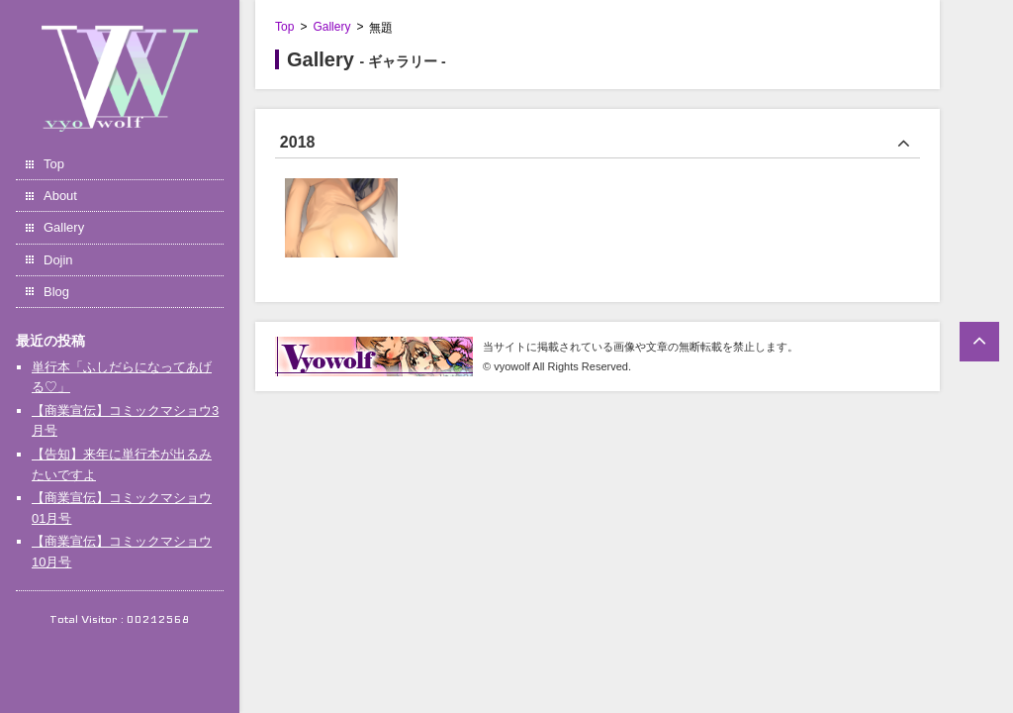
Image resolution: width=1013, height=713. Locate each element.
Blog (56, 291)
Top (54, 163)
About (60, 195)
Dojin (58, 260)
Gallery (64, 227)
